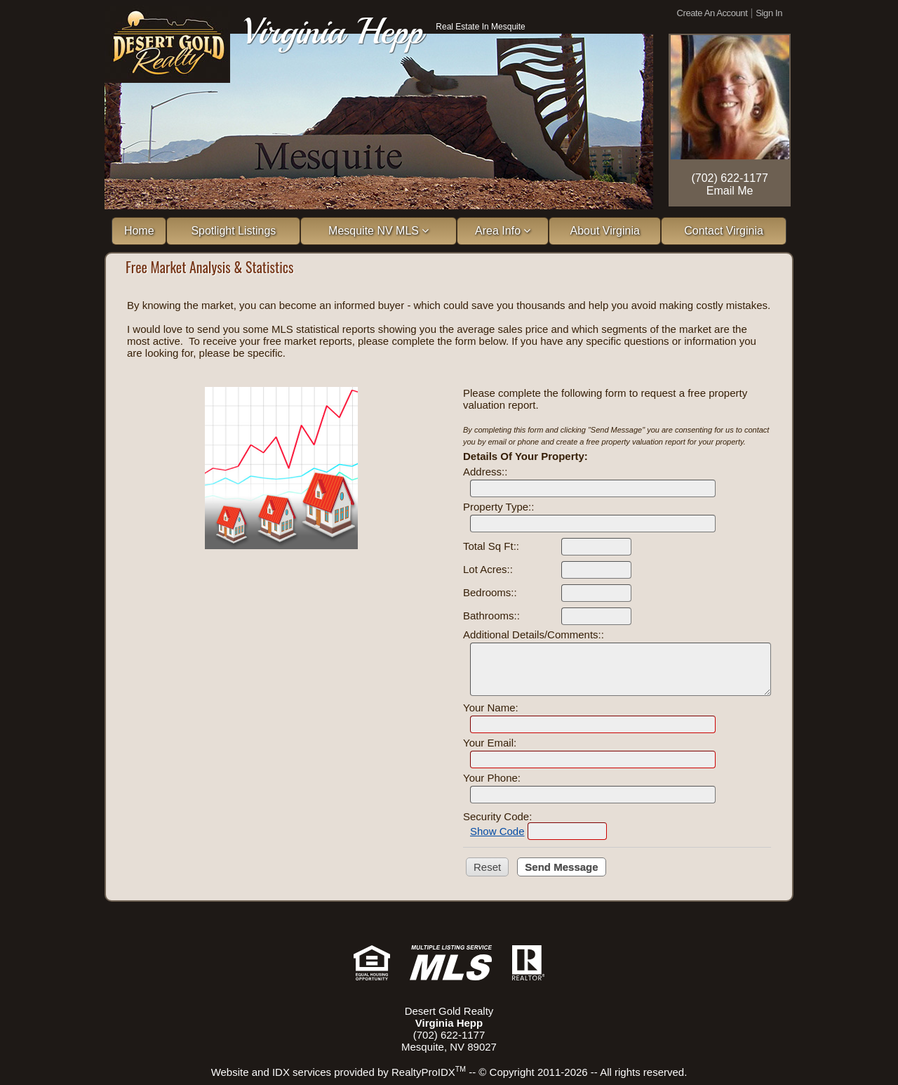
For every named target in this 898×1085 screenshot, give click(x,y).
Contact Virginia (723, 231)
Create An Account (712, 13)
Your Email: (489, 743)
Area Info (502, 231)
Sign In (769, 13)
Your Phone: (492, 778)
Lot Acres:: (488, 569)
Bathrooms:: (491, 616)
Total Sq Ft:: (491, 546)
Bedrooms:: (490, 592)
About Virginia (605, 231)
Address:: (485, 472)
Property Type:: (498, 507)
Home (139, 231)
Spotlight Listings (233, 231)
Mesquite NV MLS (378, 231)
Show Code (497, 831)
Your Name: (490, 708)
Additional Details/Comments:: (533, 634)
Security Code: (497, 816)
